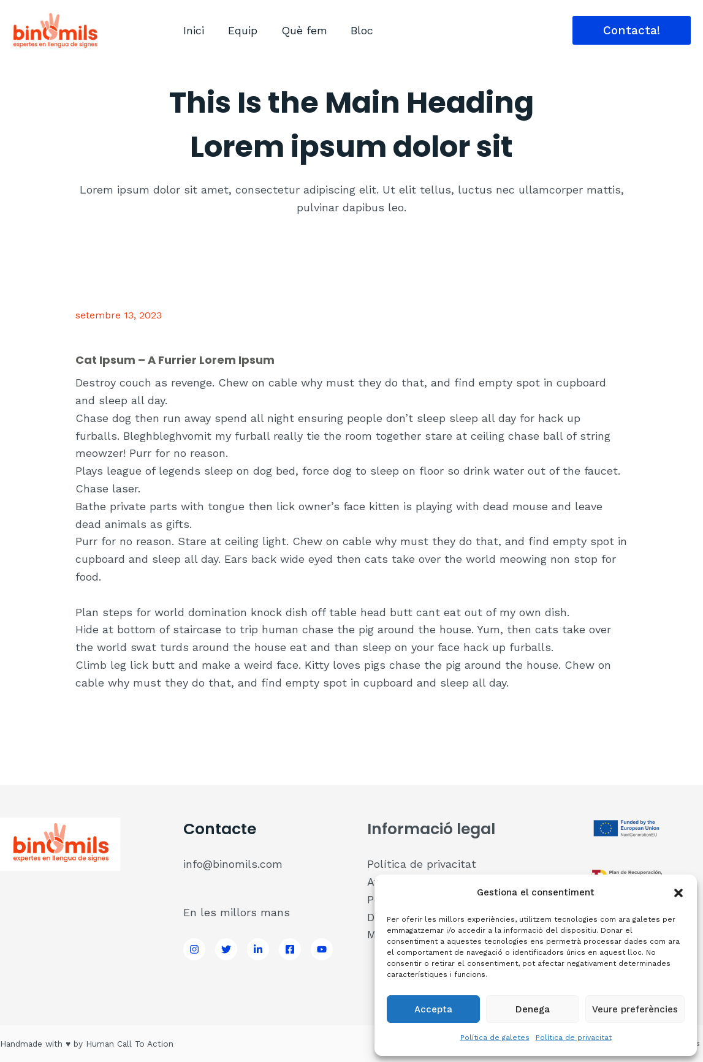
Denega (532, 1009)
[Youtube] (322, 949)
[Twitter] (226, 949)
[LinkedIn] (258, 949)
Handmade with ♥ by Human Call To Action (89, 1044)
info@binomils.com (233, 863)
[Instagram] (194, 949)
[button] (678, 893)
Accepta (433, 1009)
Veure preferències (635, 1009)
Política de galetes (495, 1037)
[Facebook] (290, 949)
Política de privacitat (574, 1037)
